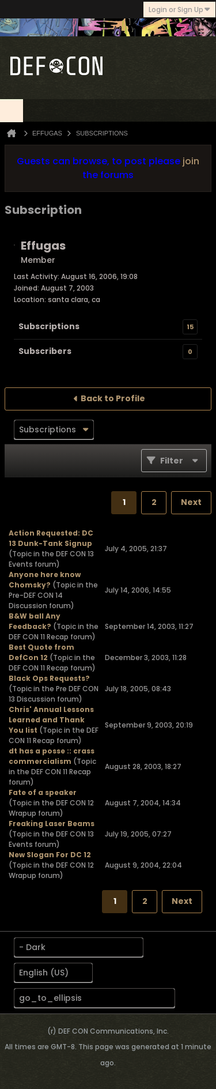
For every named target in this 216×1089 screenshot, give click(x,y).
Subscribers (44, 351)
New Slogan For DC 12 (50, 855)
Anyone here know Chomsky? (45, 580)
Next (191, 502)
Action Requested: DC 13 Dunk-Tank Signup (51, 538)
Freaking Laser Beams (51, 823)
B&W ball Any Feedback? (34, 621)
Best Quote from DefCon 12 (41, 652)
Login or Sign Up (179, 9)
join (191, 161)
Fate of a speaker (43, 792)
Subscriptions (48, 326)
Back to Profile (113, 398)
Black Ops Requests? (49, 678)
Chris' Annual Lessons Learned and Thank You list (51, 719)
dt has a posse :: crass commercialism (51, 756)
